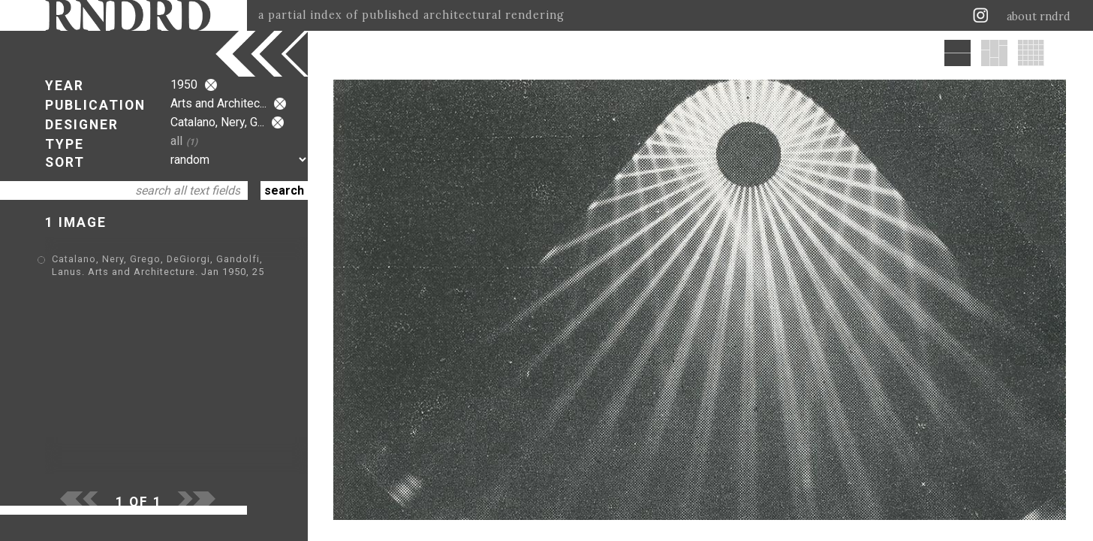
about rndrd (1038, 16)
